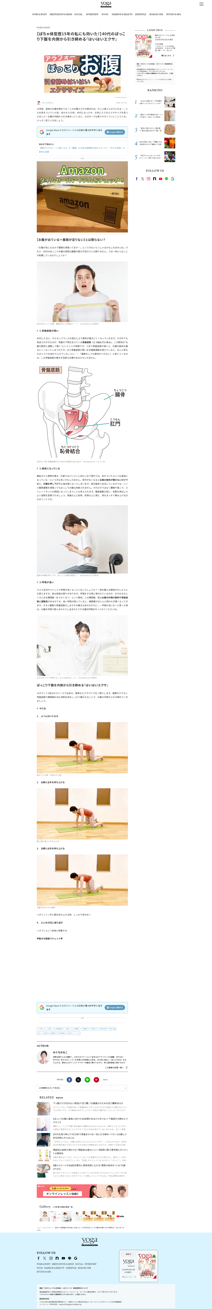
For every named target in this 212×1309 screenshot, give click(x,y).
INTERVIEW (92, 14)
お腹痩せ (53, 1033)
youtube (98, 1246)
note (154, 179)
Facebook (69, 1079)
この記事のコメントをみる (49, 1088)
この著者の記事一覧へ (114, 1067)
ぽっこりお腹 (43, 1033)
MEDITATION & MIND (61, 14)
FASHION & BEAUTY (122, 14)
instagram (148, 179)
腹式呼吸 (103, 1029)
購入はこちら (166, 55)
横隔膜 (77, 1029)
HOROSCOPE (156, 14)
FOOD (105, 14)
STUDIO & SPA (173, 14)
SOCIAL (78, 14)
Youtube (160, 179)
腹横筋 (85, 1029)
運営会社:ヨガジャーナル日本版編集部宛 (154, 79)
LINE (87, 1079)
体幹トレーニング (74, 1033)
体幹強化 (62, 1033)
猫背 (68, 1029)
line (166, 179)
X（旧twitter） (78, 1079)
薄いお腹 (112, 1029)
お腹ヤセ (94, 1029)
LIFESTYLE (140, 14)
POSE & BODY (39, 14)
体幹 (50, 1029)
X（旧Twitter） (79, 1246)
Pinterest (96, 1079)
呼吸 (41, 1029)
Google (172, 179)
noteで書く (105, 1079)
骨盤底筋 (59, 1029)
